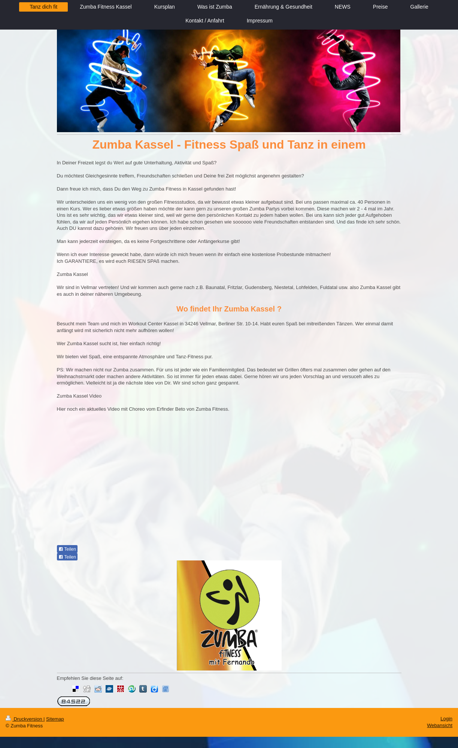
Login (446, 718)
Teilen (67, 549)
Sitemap (55, 719)
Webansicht (439, 725)
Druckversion (24, 719)
